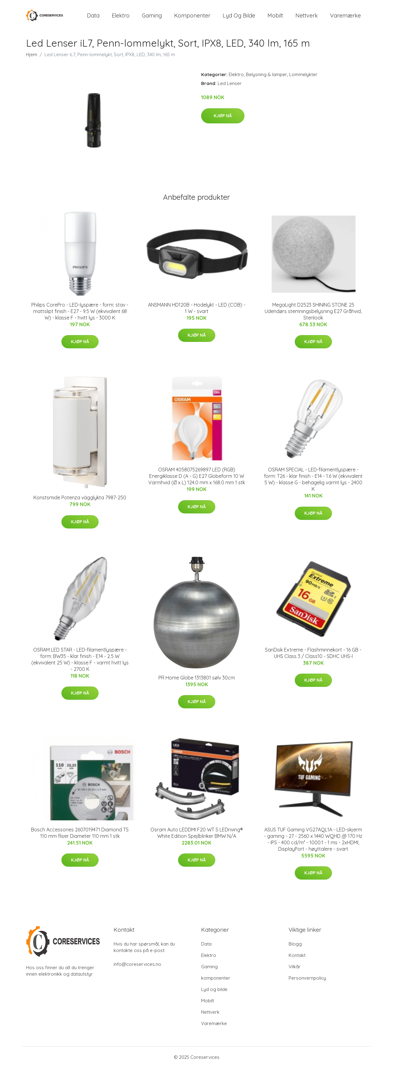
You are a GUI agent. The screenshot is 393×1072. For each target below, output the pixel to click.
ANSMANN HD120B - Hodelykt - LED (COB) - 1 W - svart (196, 312)
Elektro (121, 17)
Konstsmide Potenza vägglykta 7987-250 (79, 502)
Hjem (31, 59)
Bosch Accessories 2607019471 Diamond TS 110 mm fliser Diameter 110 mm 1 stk (80, 837)
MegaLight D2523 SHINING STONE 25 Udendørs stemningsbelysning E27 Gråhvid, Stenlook (313, 315)
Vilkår (295, 971)
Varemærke (345, 17)
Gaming (152, 17)
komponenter (192, 17)
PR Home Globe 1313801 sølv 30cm (196, 682)
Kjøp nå (223, 120)
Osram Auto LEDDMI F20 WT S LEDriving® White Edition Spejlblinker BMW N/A (196, 837)
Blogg (295, 948)
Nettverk (306, 17)
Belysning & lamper (266, 79)
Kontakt (297, 959)
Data (93, 17)
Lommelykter (303, 79)
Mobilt (275, 17)
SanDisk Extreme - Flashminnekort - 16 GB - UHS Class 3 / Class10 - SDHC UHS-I (313, 657)
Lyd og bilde (239, 17)
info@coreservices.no (137, 968)
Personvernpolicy (307, 982)
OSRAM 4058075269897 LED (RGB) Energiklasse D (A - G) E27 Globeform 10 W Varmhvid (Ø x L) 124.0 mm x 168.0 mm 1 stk (196, 480)
